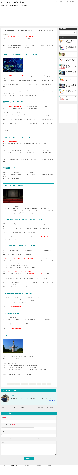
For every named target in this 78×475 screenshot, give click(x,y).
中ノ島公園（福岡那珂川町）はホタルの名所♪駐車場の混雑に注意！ (71, 72)
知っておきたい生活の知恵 (13, 2)
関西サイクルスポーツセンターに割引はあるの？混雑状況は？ (13, 407)
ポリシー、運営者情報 (13, 5)
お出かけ (5, 34)
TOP (8, 465)
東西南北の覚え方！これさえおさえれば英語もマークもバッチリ (71, 91)
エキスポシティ (24, 383)
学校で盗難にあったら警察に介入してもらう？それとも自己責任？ (71, 66)
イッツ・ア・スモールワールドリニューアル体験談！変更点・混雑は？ (71, 85)
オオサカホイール (32, 383)
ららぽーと (18, 383)
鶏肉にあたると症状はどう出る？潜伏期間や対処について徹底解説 (71, 47)
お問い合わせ (24, 5)
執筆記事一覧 (52, 400)
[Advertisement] (39, 17)
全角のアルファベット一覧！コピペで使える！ (71, 53)
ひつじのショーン (10, 383)
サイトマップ (4, 5)
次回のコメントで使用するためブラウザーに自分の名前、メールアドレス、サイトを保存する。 (25, 438)
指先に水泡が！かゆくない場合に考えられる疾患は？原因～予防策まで (71, 41)
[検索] (68, 32)
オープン (39, 383)
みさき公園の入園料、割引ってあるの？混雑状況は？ (45, 407)
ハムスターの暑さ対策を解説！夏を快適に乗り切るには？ (70, 79)
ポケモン (49, 383)
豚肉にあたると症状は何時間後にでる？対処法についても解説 (71, 98)
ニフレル (44, 383)
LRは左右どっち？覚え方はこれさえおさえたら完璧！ (71, 60)
